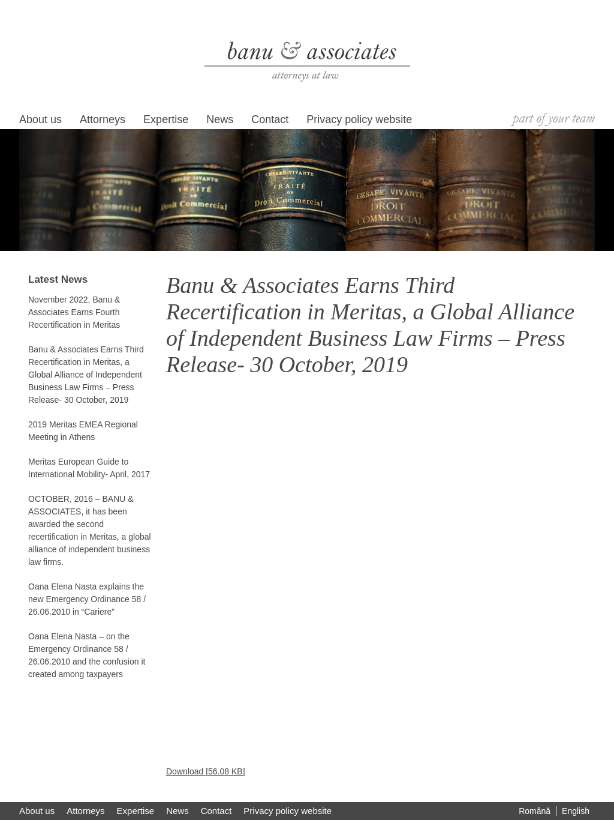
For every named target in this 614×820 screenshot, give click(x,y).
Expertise (165, 119)
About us (40, 119)
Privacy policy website (359, 119)
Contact (269, 119)
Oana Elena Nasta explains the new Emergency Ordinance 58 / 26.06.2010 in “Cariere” (87, 599)
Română (534, 811)
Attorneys (102, 119)
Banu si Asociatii (307, 61)
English (575, 811)
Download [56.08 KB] (205, 771)
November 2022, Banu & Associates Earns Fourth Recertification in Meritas (74, 312)
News (219, 119)
